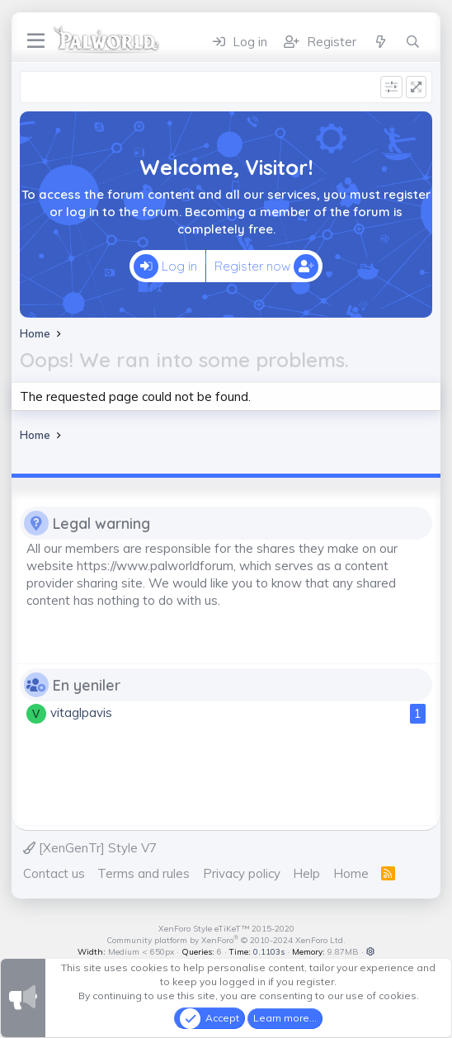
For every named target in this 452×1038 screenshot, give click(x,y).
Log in (165, 266)
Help (306, 873)
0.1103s (269, 951)
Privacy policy (241, 873)
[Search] (413, 41)
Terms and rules (143, 873)
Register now (266, 266)
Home (351, 873)
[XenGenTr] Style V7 (90, 848)
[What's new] (381, 41)
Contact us (54, 873)
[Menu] (36, 41)
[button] (370, 951)
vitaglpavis (81, 712)
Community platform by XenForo (226, 940)
